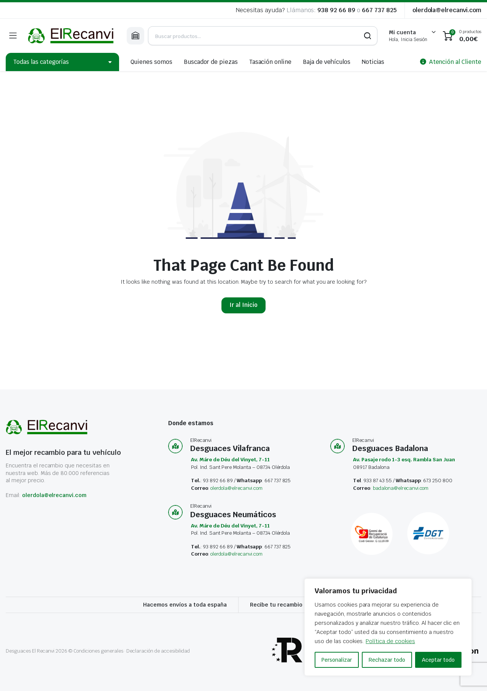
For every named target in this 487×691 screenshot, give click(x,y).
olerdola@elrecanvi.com (446, 10)
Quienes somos (152, 61)
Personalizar (336, 659)
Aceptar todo (438, 659)
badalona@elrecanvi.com (400, 488)
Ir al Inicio (243, 304)
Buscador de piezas (210, 61)
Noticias (373, 61)
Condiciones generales (98, 651)
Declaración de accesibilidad (157, 651)
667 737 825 (379, 10)
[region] (388, 627)
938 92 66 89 (336, 10)
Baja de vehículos (326, 61)
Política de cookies (390, 641)
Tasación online (270, 61)
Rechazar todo (387, 659)
